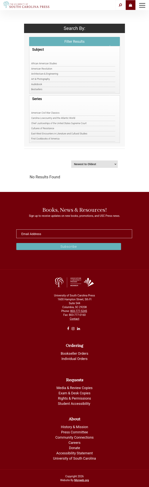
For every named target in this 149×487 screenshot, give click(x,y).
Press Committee (74, 432)
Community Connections (74, 437)
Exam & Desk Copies (74, 393)
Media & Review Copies (74, 388)
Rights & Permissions (74, 398)
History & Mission (74, 427)
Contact (74, 318)
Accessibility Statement (74, 453)
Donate (74, 448)
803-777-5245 (78, 311)
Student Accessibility (74, 404)
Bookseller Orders (74, 353)
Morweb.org (81, 480)
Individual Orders (75, 359)
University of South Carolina (74, 458)
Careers (74, 443)
